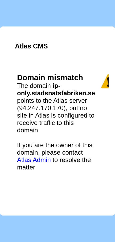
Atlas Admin (34, 159)
